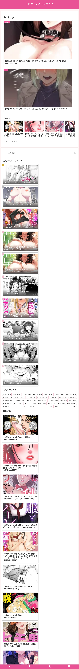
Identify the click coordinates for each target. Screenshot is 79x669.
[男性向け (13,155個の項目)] (59, 326)
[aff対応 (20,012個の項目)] (37, 326)
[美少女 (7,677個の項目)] (53, 329)
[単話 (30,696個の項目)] (7, 326)
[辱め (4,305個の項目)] (65, 338)
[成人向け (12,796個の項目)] (71, 326)
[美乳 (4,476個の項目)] (61, 335)
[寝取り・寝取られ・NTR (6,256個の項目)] (67, 329)
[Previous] (2, 661)
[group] (14, 62)
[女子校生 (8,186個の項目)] (31, 329)
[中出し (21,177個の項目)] (27, 326)
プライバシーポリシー (39, 652)
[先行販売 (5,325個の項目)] (52, 332)
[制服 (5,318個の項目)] (63, 332)
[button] (72, 61)
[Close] (10, 662)
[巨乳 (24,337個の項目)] (16, 326)
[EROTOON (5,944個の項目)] (20, 332)
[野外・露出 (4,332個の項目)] (41, 338)
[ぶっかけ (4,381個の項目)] (14, 338)
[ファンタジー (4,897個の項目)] (30, 335)
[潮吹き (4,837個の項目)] (42, 335)
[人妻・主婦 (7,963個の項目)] (42, 329)
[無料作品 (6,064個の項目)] (7, 332)
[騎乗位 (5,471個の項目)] (42, 332)
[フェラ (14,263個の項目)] (48, 326)
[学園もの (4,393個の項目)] (71, 335)
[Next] (6, 661)
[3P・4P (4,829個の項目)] (52, 335)
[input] (39, 85)
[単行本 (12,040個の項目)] (7, 329)
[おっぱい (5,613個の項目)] (31, 332)
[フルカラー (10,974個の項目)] (19, 329)
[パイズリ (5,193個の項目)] (7, 335)
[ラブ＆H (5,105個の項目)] (18, 335)
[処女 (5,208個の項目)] (72, 332)
